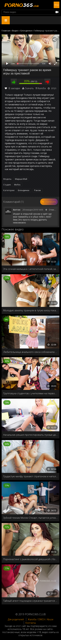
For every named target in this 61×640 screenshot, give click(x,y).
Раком (37, 190)
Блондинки (23, 190)
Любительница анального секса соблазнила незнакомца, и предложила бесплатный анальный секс (30, 351)
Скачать (29, 88)
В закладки (12, 88)
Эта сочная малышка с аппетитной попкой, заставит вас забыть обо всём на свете (30, 268)
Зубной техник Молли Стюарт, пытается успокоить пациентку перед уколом (30, 517)
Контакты (31, 622)
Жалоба (41, 88)
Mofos (17, 184)
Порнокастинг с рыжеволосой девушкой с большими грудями (30, 559)
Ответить (54, 209)
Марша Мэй (21, 178)
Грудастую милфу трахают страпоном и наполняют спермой (30, 476)
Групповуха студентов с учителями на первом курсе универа (30, 393)
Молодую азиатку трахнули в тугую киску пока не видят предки (30, 310)
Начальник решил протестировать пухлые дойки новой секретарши (30, 434)
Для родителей (16, 619)
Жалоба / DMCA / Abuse (40, 619)
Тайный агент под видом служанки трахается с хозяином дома (30, 600)
